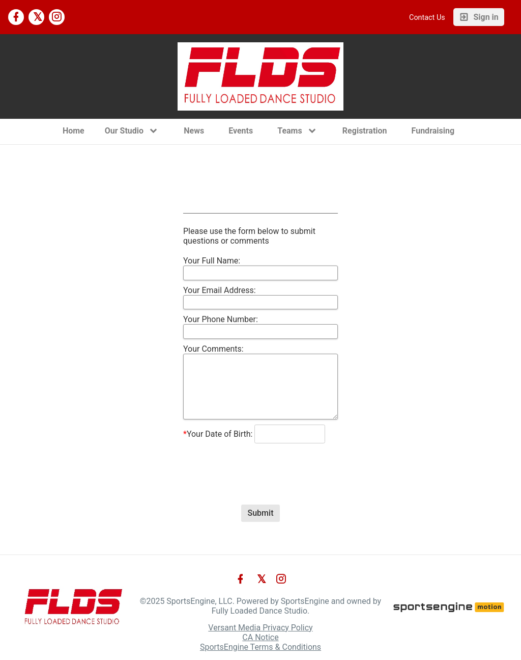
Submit (261, 513)
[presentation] (260, 465)
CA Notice (260, 637)
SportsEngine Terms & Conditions (260, 647)
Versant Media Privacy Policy (260, 627)
